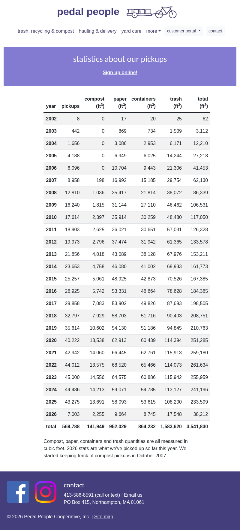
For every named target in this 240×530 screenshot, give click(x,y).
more (151, 31)
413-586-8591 (79, 495)
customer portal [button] (182, 31)
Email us (133, 495)
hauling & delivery (98, 31)
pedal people (117, 12)
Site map (103, 516)
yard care (132, 31)
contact (215, 31)
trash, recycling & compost (46, 31)
